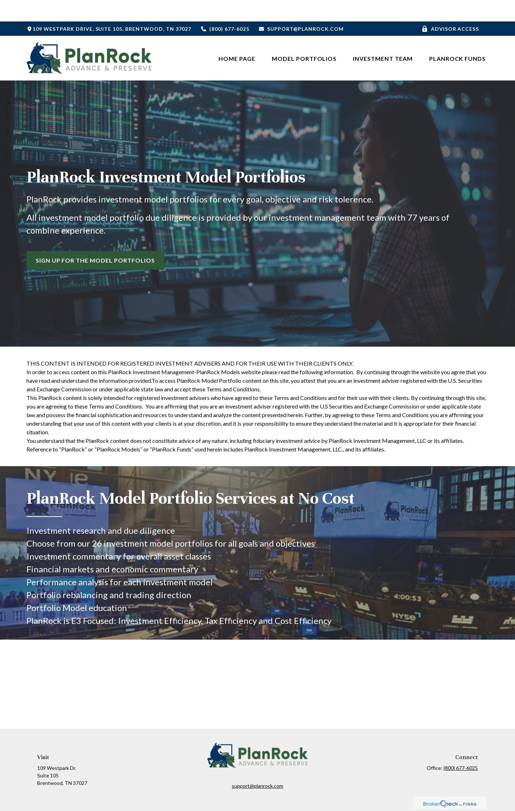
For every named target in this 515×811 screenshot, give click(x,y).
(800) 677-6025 (224, 7)
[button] (237, 36)
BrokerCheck (328, 796)
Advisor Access (450, 7)
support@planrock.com (301, 7)
